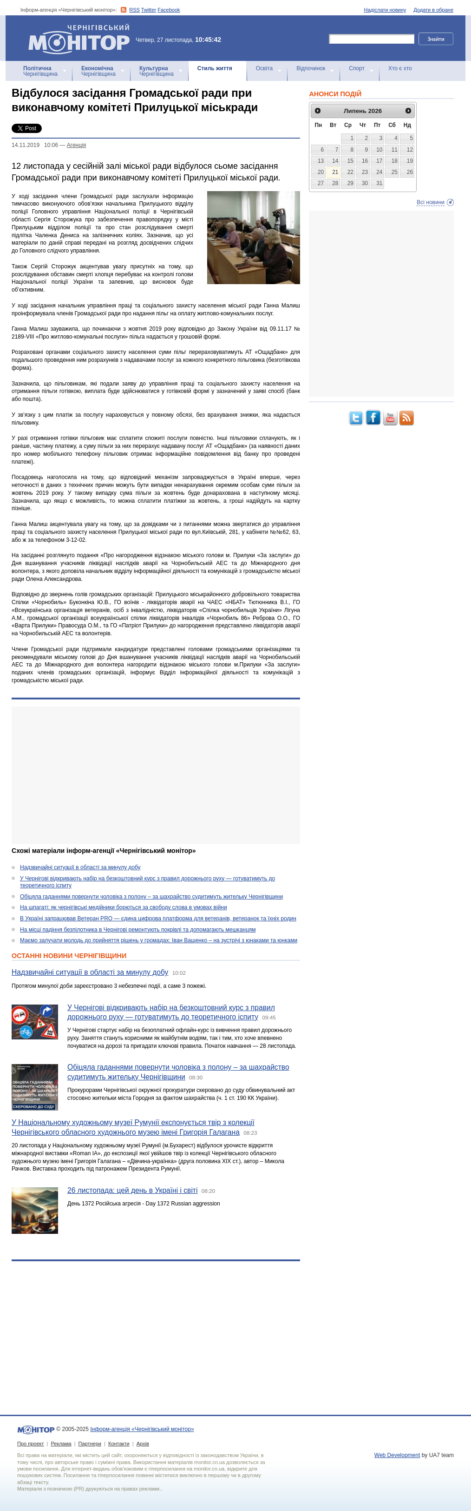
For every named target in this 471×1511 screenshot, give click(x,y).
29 (350, 183)
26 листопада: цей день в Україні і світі (132, 1190)
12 (410, 149)
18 (395, 161)
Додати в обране (433, 10)
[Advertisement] (156, 775)
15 (350, 161)
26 (410, 172)
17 (379, 161)
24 (379, 172)
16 (365, 161)
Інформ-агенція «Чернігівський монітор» (82, 38)
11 (395, 149)
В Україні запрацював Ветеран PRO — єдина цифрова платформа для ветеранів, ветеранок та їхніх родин (158, 918)
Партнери (89, 1443)
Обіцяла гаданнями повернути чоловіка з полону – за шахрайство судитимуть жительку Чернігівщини (151, 896)
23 (365, 172)
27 (321, 183)
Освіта (264, 68)
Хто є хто (400, 68)
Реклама (61, 1443)
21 (335, 172)
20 (321, 172)
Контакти (119, 1443)
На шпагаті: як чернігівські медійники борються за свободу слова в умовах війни (123, 907)
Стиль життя (214, 68)
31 (379, 183)
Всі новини (431, 202)
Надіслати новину (385, 10)
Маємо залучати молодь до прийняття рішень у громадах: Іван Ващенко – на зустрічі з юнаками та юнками (158, 940)
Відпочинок (310, 68)
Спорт (357, 68)
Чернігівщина (40, 71)
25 (395, 172)
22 (350, 172)
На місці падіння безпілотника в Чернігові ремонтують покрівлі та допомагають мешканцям (138, 929)
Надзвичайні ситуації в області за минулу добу (80, 867)
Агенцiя (76, 145)
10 (379, 149)
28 (335, 183)
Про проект (30, 1443)
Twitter (148, 10)
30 (365, 183)
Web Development (397, 1455)
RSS (134, 10)
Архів (143, 1443)
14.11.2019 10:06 (35, 145)
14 (335, 161)
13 (321, 161)
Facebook (168, 10)
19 (410, 161)
